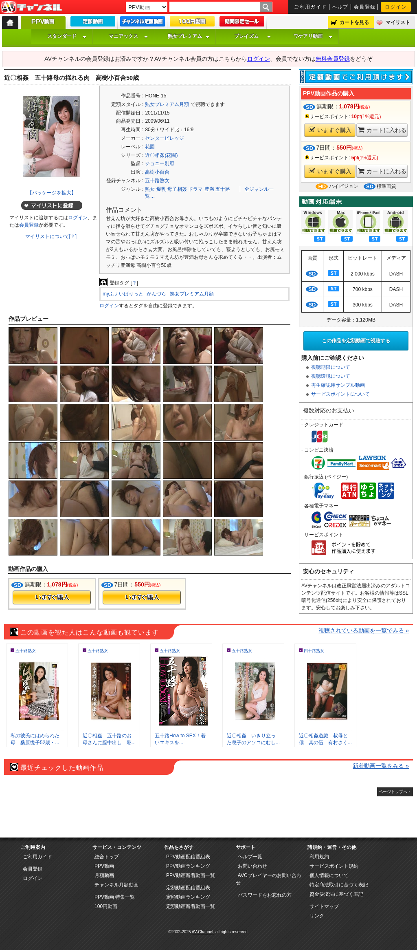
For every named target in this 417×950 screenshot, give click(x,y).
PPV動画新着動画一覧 (190, 875)
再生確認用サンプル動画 (338, 385)
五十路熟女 (157, 180)
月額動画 (104, 875)
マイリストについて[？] (51, 236)
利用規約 (319, 857)
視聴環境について (330, 376)
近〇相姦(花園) (161, 155)
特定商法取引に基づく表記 (338, 885)
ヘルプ (340, 7)
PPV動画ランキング (188, 866)
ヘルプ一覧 (250, 857)
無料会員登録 (333, 58)
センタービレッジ (164, 138)
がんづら (156, 294)
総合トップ (106, 857)
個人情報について (329, 875)
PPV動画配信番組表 (188, 857)
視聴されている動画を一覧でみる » (363, 630)
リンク (316, 916)
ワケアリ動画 (312, 36)
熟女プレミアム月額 (167, 104)
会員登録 (365, 7)
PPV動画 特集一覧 (114, 897)
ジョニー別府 (159, 163)
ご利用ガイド (310, 7)
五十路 (222, 189)
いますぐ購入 (330, 129)
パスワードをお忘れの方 (265, 895)
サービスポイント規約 (333, 866)
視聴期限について (330, 367)
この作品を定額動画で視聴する (356, 341)
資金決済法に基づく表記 (336, 894)
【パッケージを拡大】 (51, 193)
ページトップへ (393, 791)
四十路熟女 (314, 650)
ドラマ (195, 189)
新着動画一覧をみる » (381, 766)
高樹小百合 (157, 172)
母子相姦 (177, 189)
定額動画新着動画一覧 (190, 906)
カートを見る (354, 22)
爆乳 (161, 189)
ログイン (396, 7)
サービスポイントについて (340, 394)
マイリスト (398, 22)
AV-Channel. (203, 932)
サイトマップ (324, 906)
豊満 (209, 189)
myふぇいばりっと (123, 294)
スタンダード (66, 36)
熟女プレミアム (188, 36)
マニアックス (128, 36)
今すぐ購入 (52, 597)
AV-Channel (31, 7)
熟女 (150, 189)
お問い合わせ (252, 866)
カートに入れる (382, 129)
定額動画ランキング (188, 897)
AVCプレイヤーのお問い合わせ (268, 879)
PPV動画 (104, 866)
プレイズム (252, 36)
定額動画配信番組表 (188, 887)
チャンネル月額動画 (116, 885)
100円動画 (105, 906)
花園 (150, 147)
